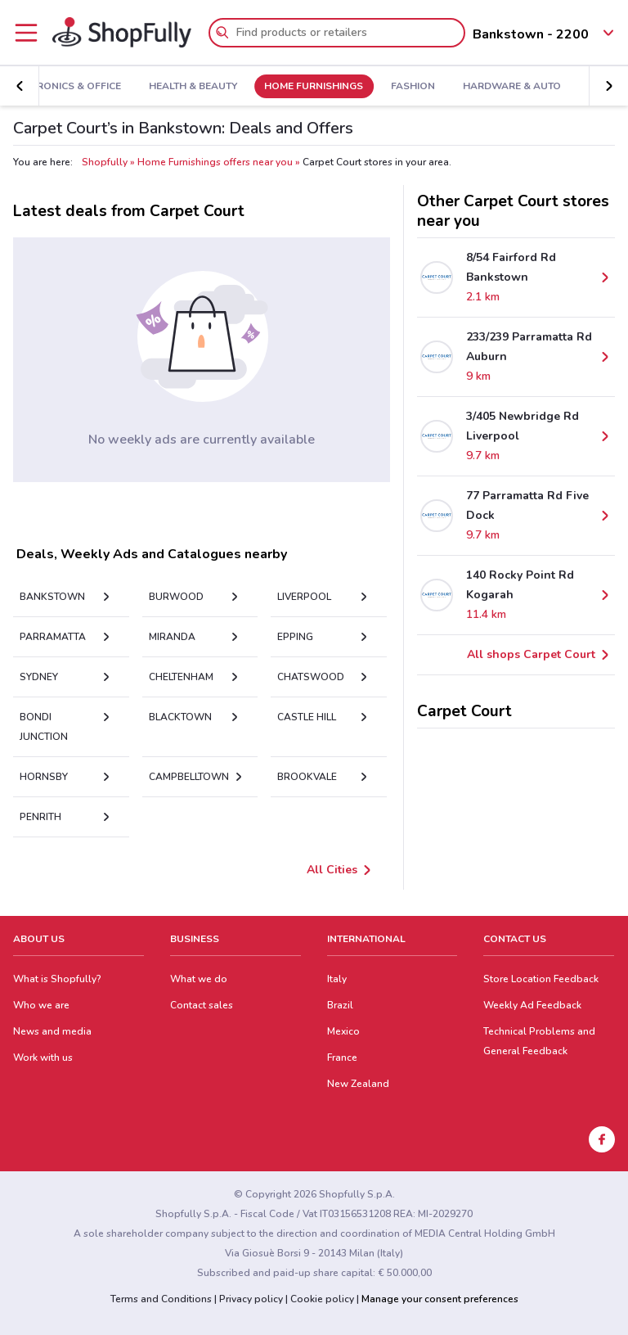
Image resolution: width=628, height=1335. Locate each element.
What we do (198, 978)
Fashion (395, 86)
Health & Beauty (175, 86)
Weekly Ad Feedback (532, 1005)
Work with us (43, 1057)
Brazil (340, 1005)
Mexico (343, 1031)
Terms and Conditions (161, 1299)
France (342, 1057)
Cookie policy (322, 1299)
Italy (337, 978)
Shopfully (105, 162)
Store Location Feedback (541, 978)
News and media (52, 1031)
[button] (19, 86)
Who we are (41, 1005)
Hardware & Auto (493, 86)
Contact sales (201, 1005)
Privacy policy (251, 1299)
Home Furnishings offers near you (215, 162)
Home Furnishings (295, 86)
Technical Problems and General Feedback (539, 1041)
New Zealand (358, 1083)
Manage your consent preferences (439, 1299)
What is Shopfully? (57, 978)
